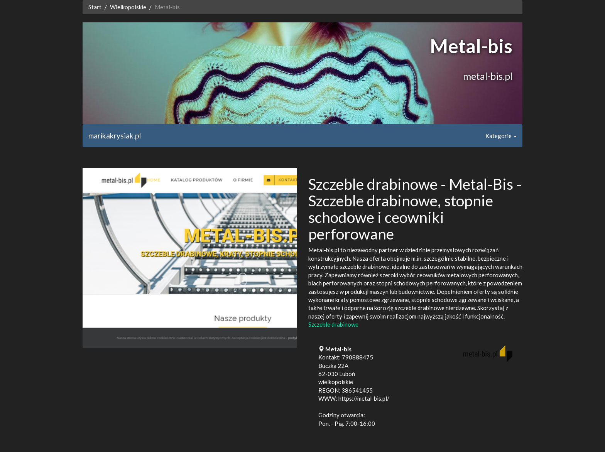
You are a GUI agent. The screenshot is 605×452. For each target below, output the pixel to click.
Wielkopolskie (128, 6)
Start (94, 6)
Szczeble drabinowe (333, 324)
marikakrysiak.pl (114, 135)
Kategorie (501, 135)
